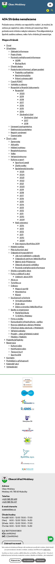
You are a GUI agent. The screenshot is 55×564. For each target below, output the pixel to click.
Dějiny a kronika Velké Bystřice (28, 306)
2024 (22, 174)
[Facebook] (47, 10)
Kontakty (10, 358)
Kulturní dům (16, 346)
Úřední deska (17, 66)
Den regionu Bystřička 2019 (27, 243)
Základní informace (19, 51)
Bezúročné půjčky (23, 75)
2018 (22, 99)
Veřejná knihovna (18, 156)
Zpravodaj (15, 141)
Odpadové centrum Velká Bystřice (30, 258)
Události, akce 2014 (24, 276)
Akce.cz (14, 279)
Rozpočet (19, 90)
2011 (21, 213)
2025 (22, 171)
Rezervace (11, 343)
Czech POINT (17, 81)
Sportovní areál (22, 162)
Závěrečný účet (26, 114)
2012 (22, 210)
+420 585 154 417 (9, 502)
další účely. (47, 549)
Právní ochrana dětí (24, 78)
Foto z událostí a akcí (20, 273)
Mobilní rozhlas (17, 246)
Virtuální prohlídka (23, 300)
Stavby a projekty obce (21, 270)
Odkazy (14, 285)
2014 (22, 111)
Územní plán (16, 135)
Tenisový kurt (17, 352)
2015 (22, 108)
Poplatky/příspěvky (14, 340)
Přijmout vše (15, 560)
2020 (22, 93)
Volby (13, 153)
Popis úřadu (16, 54)
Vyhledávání (11, 367)
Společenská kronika (24, 168)
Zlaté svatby (20, 165)
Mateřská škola (22, 312)
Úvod (8, 45)
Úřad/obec (11, 48)
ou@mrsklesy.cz (9, 509)
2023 (22, 177)
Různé (18, 294)
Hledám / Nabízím (19, 337)
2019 (22, 96)
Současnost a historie (20, 297)
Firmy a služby (17, 318)
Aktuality (15, 144)
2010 (22, 216)
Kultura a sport (17, 159)
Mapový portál (21, 288)
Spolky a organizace (20, 309)
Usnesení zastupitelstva (21, 126)
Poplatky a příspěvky (24, 72)
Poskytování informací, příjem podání (27, 69)
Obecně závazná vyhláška (27, 264)
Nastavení (40, 560)
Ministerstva (20, 291)
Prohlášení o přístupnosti (17, 361)
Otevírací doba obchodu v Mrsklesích (27, 327)
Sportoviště (16, 355)
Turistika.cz (16, 282)
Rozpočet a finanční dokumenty (25, 87)
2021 (22, 183)
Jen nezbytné (28, 560)
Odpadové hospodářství (22, 252)
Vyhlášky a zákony (19, 84)
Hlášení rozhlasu (18, 147)
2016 (22, 105)
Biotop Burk (20, 63)
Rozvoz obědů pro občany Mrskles (26, 324)
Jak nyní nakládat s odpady (27, 255)
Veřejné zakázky (18, 331)
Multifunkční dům (18, 349)
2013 (22, 207)
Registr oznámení (18, 132)
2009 (22, 219)
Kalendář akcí (12, 364)
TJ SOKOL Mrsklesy (23, 315)
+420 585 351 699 (9, 499)
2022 (22, 180)
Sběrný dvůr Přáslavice (25, 261)
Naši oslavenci (21, 222)
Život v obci (11, 138)
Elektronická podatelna (21, 129)
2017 (22, 102)
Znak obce (20, 303)
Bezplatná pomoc (19, 150)
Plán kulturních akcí (19, 249)
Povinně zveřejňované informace (25, 57)
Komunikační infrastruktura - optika (27, 321)
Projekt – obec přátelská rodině (25, 334)
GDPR (18, 60)
